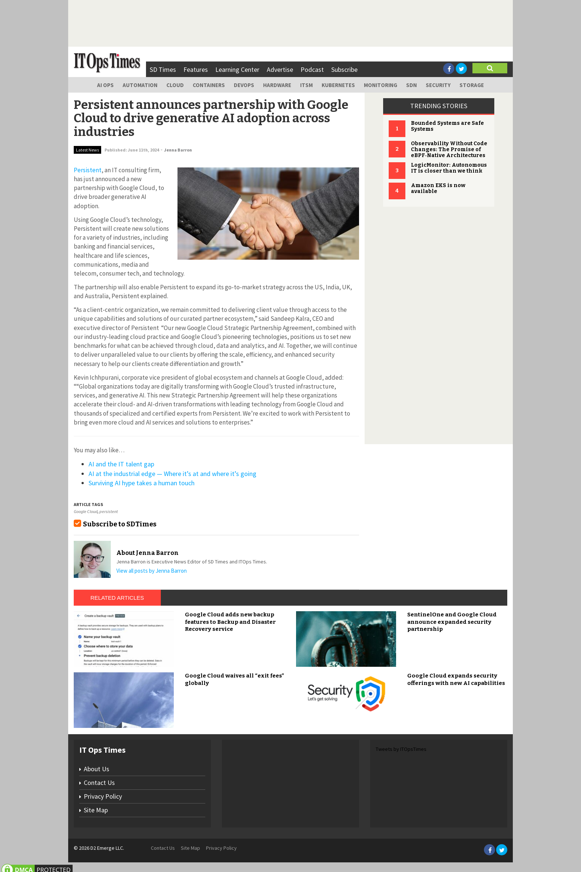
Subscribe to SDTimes (119, 524)
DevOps (244, 85)
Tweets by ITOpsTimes (401, 749)
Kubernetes (338, 85)
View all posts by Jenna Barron (151, 570)
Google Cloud (85, 511)
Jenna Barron (178, 150)
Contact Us (99, 782)
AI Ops (105, 85)
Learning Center (237, 69)
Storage (471, 85)
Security (438, 85)
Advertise (280, 69)
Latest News (87, 150)
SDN (411, 85)
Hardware (277, 85)
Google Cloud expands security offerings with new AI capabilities (456, 679)
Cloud (175, 85)
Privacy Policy (103, 796)
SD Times (163, 69)
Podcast (312, 69)
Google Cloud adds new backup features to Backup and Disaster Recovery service (230, 621)
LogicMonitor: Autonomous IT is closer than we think (449, 168)
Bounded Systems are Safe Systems (447, 126)
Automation (140, 85)
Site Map (96, 810)
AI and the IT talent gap (121, 464)
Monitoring (380, 85)
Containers (209, 85)
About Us (96, 769)
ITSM (306, 85)
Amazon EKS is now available (438, 188)
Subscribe (344, 69)
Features (195, 69)
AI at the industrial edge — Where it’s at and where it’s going (172, 473)
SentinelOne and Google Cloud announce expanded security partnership (452, 621)
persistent (108, 511)
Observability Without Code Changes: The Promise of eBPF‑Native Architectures (449, 149)
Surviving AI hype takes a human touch (142, 483)
